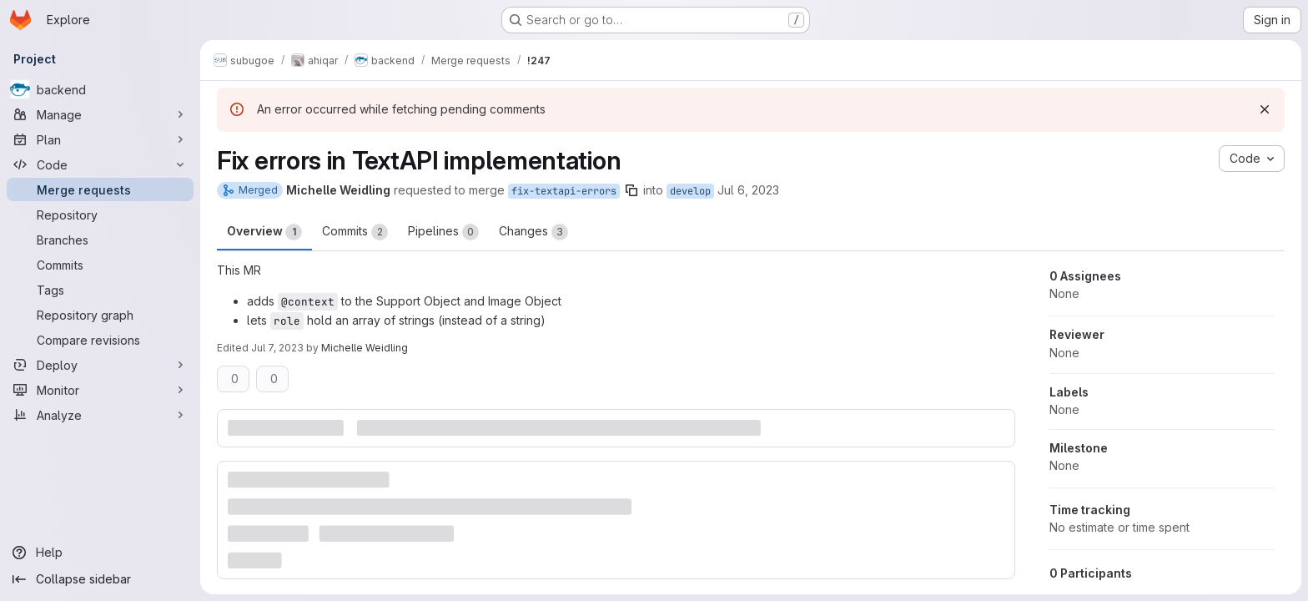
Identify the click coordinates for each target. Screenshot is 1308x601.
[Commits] (100, 264)
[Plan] (100, 139)
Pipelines (443, 232)
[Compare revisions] (100, 339)
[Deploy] (100, 364)
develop (690, 191)
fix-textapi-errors (563, 191)
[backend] (100, 89)
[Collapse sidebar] (100, 579)
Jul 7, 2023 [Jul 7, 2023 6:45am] (277, 347)
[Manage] (100, 114)
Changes (533, 232)
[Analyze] (100, 415)
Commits (355, 232)
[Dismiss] (1265, 109)
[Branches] (100, 239)
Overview (264, 232)
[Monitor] (100, 390)
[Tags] (100, 289)
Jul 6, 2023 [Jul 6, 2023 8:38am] (748, 190)
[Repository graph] (100, 314)
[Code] (100, 164)
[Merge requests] (100, 189)
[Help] (100, 552)
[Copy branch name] (631, 190)
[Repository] (100, 214)
